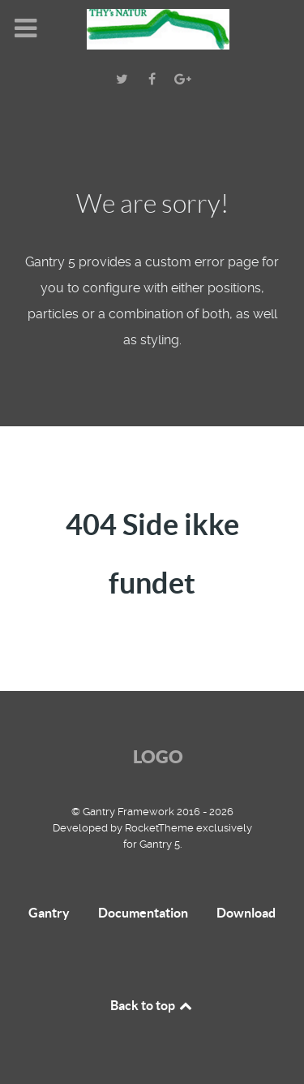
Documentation (143, 912)
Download (246, 912)
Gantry (49, 912)
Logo (158, 756)
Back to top (152, 1005)
